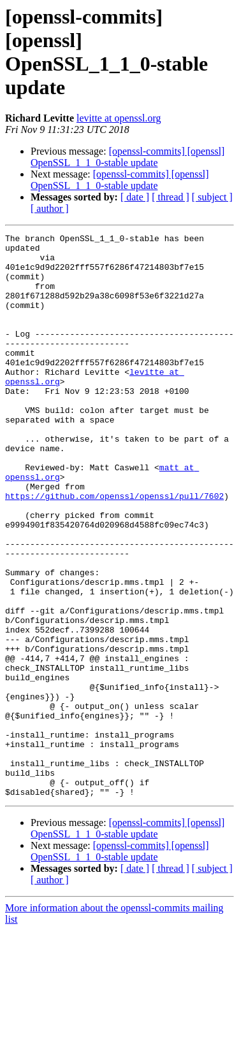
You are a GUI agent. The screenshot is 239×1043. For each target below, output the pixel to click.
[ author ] (50, 208)
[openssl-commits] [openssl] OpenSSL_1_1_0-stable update (127, 157)
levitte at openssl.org (118, 118)
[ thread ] (170, 197)
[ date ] (134, 197)
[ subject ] (212, 197)
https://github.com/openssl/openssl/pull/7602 (114, 549)
